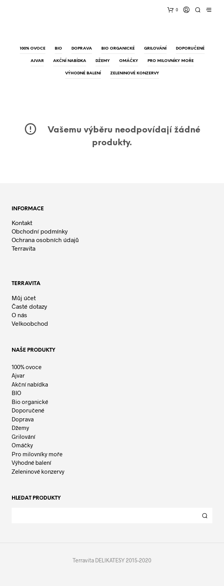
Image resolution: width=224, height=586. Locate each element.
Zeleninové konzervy (38, 471)
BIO (16, 392)
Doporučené (28, 410)
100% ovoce (27, 366)
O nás (19, 314)
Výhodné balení (31, 462)
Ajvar (18, 375)
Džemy (20, 427)
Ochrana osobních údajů (45, 239)
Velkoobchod (30, 323)
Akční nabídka (30, 384)
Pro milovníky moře (37, 453)
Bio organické (30, 401)
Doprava (23, 419)
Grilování (23, 436)
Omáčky (22, 445)
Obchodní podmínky (40, 231)
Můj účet (24, 297)
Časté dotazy (29, 306)
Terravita (23, 248)
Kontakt (22, 222)
